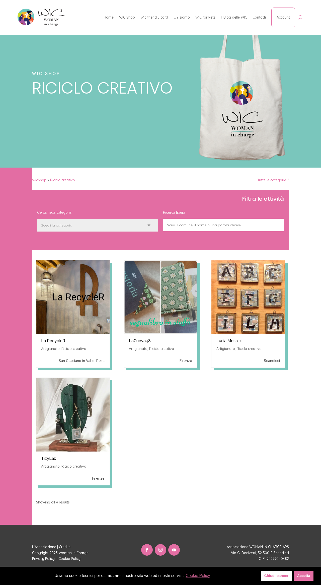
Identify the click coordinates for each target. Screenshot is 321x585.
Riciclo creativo (62, 180)
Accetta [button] (303, 576)
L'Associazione (44, 547)
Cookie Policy (70, 558)
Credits (64, 547)
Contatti (259, 17)
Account (283, 17)
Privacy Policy (44, 558)
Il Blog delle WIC (234, 17)
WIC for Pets (205, 17)
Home (109, 17)
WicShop (39, 180)
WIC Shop (127, 17)
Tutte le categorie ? (273, 180)
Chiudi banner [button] (276, 576)
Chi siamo (182, 17)
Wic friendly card (154, 17)
